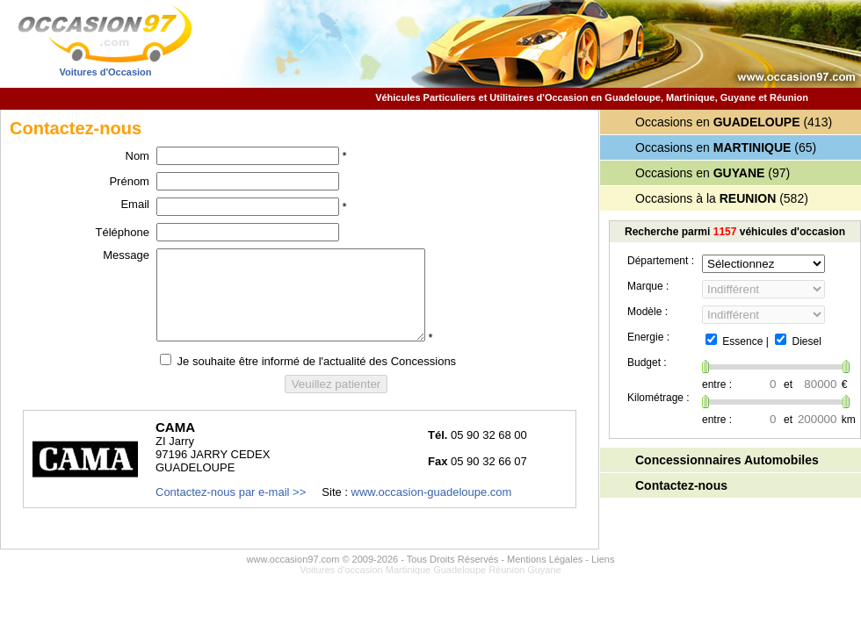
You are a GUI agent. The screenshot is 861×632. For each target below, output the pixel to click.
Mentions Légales (544, 559)
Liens (602, 559)
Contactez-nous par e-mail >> (231, 492)
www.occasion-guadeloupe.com (431, 492)
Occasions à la (705, 198)
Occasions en (717, 122)
